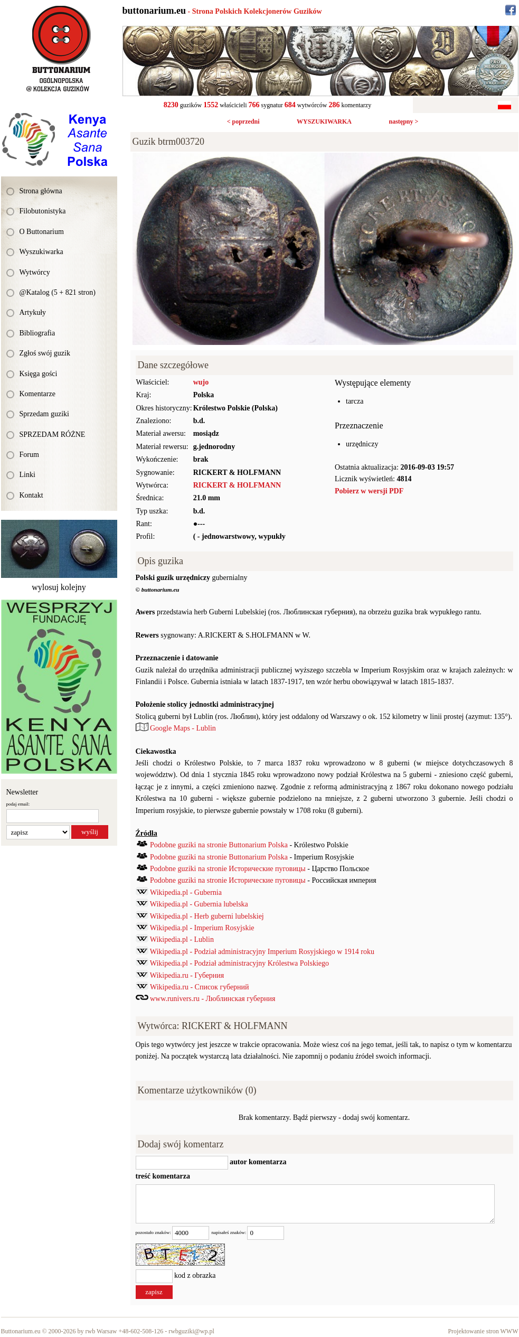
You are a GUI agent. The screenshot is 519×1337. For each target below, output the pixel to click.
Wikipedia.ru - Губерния (187, 975)
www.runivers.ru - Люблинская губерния (212, 999)
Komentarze (37, 394)
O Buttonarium (42, 232)
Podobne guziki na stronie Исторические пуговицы (228, 869)
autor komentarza (257, 1162)
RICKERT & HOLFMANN (237, 485)
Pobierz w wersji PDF (369, 491)
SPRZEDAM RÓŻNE (53, 434)
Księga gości (39, 374)
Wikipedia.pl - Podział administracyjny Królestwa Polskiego (239, 963)
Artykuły (33, 312)
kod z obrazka (195, 1275)
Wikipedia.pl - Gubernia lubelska (199, 904)
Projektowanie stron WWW (483, 1331)
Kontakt (31, 495)
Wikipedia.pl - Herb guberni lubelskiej (207, 916)
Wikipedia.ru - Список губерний (199, 987)
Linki (27, 475)
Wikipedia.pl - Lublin (182, 939)
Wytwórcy (35, 272)
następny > (403, 121)
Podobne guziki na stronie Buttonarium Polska (219, 845)
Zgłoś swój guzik (45, 353)
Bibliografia (37, 333)
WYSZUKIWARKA (324, 121)
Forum (29, 455)
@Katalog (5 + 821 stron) (58, 292)
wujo (201, 382)
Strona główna (41, 191)
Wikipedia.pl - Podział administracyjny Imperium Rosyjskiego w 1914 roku (262, 952)
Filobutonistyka (43, 211)
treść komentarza (163, 1176)
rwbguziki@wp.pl (191, 1331)
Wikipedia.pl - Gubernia (186, 892)
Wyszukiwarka (41, 252)
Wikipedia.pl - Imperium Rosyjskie (202, 928)
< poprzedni (243, 121)
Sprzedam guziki (44, 414)
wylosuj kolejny (59, 587)
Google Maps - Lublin (183, 728)
